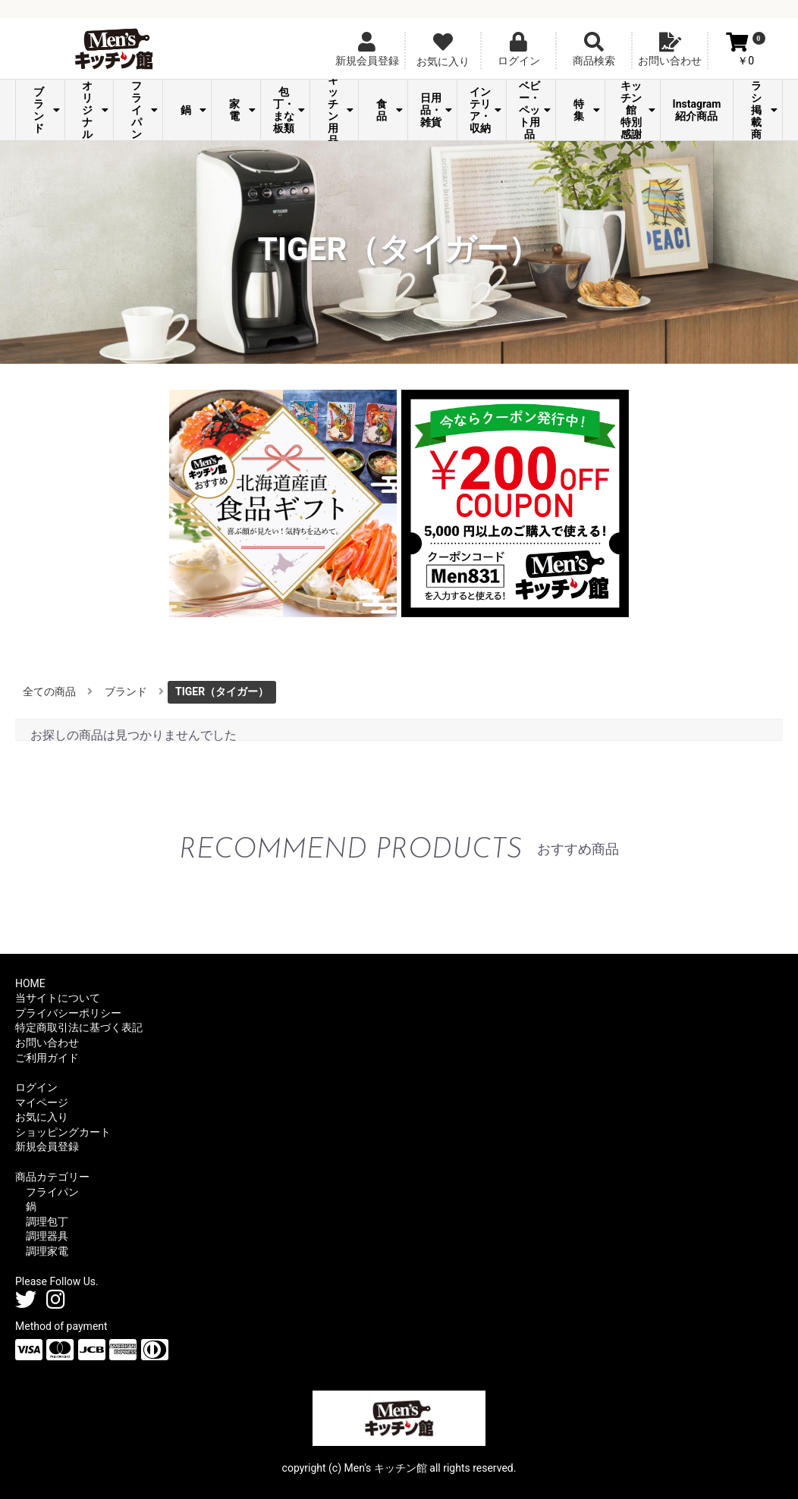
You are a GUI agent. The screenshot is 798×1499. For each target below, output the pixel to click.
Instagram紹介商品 (697, 110)
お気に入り (41, 1117)
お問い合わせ (47, 1042)
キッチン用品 (341, 110)
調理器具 (47, 1236)
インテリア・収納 (485, 110)
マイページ (41, 1102)
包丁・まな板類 (289, 110)
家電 (242, 110)
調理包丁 (47, 1221)
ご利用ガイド (47, 1058)
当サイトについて (57, 998)
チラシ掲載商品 (764, 110)
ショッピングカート (63, 1132)
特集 (586, 110)
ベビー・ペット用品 (535, 110)
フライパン (144, 110)
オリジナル (95, 110)
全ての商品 (49, 691)
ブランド (46, 110)
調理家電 (47, 1251)
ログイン (36, 1087)
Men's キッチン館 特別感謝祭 (636, 110)
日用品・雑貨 (436, 110)
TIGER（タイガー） (222, 691)
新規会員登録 (47, 1146)
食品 (389, 110)
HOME (30, 983)
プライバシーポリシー (68, 1013)
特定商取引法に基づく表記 (79, 1027)
